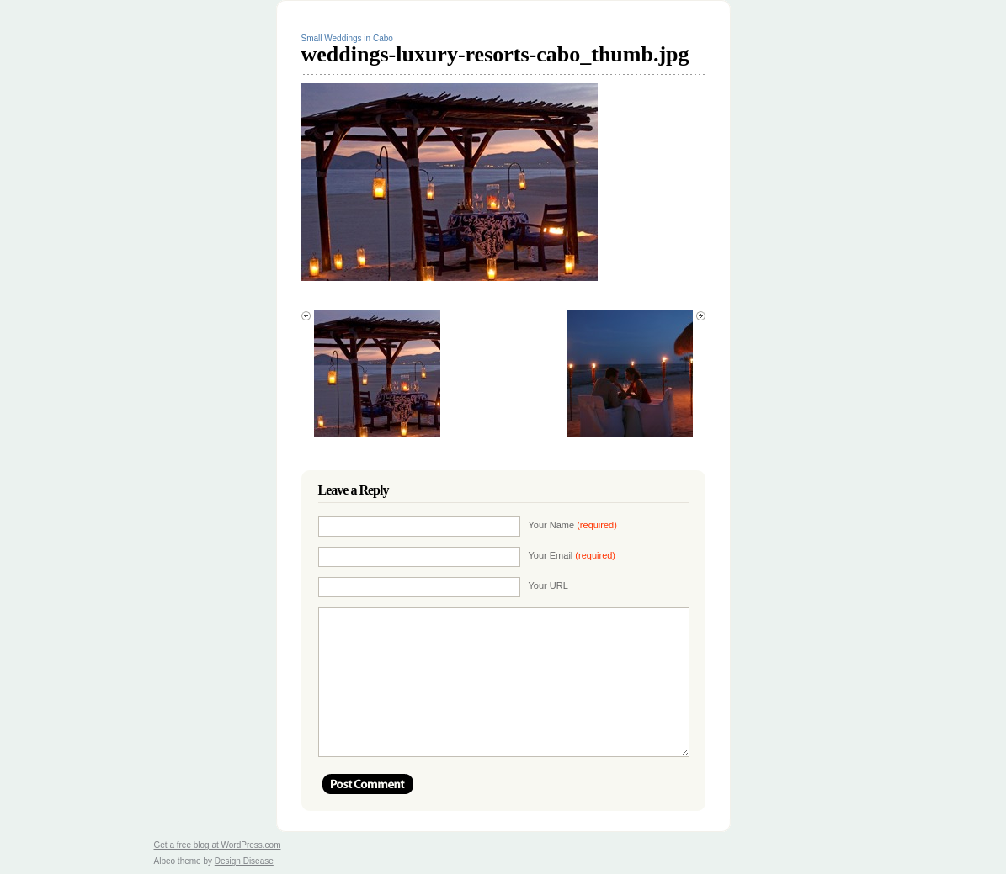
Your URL (548, 585)
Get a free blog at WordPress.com (217, 845)
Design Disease (244, 861)
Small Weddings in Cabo (347, 38)
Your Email (572, 555)
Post (367, 784)
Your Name (573, 525)
